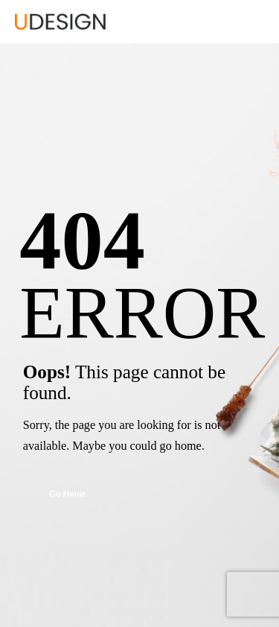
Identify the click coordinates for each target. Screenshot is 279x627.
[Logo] (60, 21)
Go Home (67, 493)
